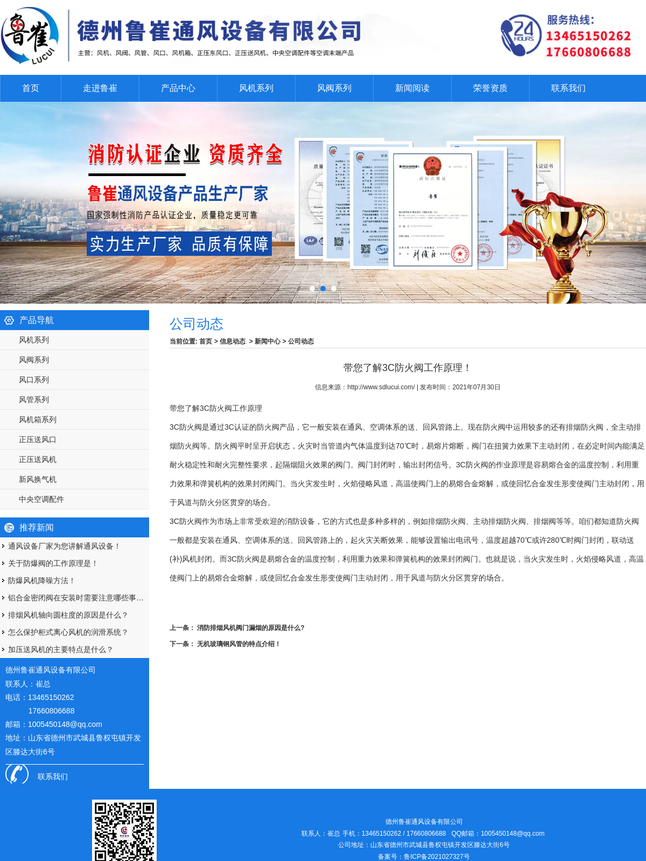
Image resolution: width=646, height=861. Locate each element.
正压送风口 (38, 439)
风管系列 (34, 399)
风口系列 (34, 379)
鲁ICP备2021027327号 (437, 856)
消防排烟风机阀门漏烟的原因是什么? (250, 628)
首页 (30, 88)
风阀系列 (334, 88)
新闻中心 (267, 341)
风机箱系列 (38, 419)
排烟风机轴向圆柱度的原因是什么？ (68, 615)
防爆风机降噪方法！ (42, 580)
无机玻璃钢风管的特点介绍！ (238, 644)
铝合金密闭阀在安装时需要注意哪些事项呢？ (78, 597)
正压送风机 (38, 459)
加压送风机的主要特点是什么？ (61, 649)
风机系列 (256, 88)
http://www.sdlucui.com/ (381, 387)
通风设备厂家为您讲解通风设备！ (64, 546)
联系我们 (568, 88)
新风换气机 (38, 479)
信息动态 (232, 341)
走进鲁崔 (100, 88)
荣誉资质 (490, 88)
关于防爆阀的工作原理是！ (53, 563)
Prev (8, 199)
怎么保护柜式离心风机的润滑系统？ (68, 632)
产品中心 (178, 88)
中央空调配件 (41, 499)
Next (627, 199)
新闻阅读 (412, 88)
